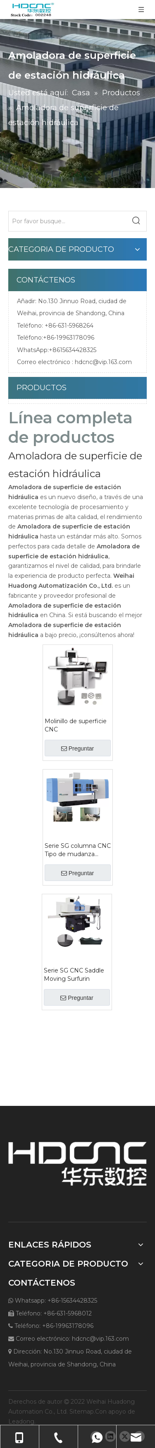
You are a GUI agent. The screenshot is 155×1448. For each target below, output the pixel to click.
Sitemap (81, 1411)
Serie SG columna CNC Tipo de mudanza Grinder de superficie (78, 850)
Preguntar (77, 748)
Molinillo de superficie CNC (76, 725)
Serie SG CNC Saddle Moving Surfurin (74, 974)
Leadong (21, 1421)
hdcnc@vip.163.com (103, 362)
